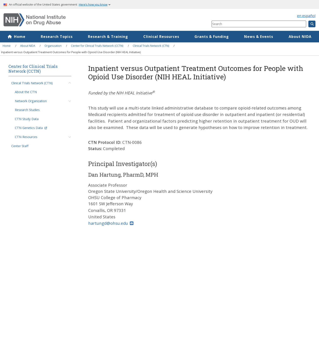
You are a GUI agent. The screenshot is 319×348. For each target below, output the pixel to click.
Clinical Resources (161, 36)
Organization (53, 46)
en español (306, 15)
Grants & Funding (212, 36)
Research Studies (27, 110)
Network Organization (31, 101)
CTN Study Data (27, 119)
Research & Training (108, 36)
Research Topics (57, 36)
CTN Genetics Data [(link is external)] (31, 128)
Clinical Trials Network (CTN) (151, 46)
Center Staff (20, 146)
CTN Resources (26, 137)
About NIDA (27, 46)
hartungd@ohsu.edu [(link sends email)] (111, 223)
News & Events (258, 36)
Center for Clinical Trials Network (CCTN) (97, 46)
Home (19, 36)
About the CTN (26, 92)
